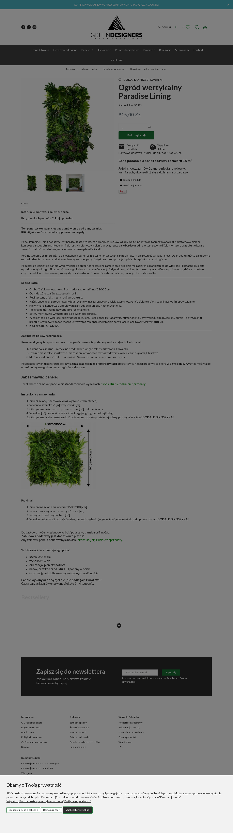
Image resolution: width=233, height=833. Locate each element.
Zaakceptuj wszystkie (77, 809)
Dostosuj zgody (51, 809)
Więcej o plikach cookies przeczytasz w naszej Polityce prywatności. (48, 801)
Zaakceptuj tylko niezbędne (23, 809)
